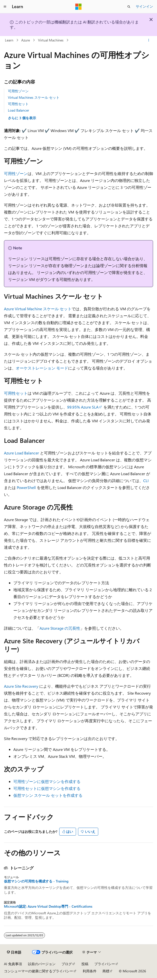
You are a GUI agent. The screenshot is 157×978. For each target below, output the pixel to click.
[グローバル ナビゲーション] (5, 6)
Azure (25, 40)
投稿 (84, 963)
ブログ (66, 963)
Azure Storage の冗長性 (59, 628)
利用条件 (90, 971)
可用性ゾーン (18, 91)
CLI (146, 480)
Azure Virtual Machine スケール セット (38, 308)
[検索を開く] (129, 6)
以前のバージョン (42, 963)
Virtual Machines (50, 40)
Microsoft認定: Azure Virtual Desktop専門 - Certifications (48, 906)
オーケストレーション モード (42, 368)
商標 (105, 971)
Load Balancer (18, 110)
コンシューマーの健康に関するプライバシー (38, 971)
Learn (9, 40)
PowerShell (26, 487)
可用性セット (18, 103)
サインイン (144, 6)
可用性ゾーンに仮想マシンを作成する (46, 781)
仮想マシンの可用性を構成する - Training (36, 881)
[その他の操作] (148, 40)
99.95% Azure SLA (82, 407)
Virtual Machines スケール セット (33, 97)
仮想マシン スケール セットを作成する (47, 795)
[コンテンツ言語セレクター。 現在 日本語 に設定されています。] (14, 952)
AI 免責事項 (13, 963)
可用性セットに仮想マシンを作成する (46, 788)
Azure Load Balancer (21, 452)
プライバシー (104, 963)
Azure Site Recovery (21, 686)
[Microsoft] (78, 6)
